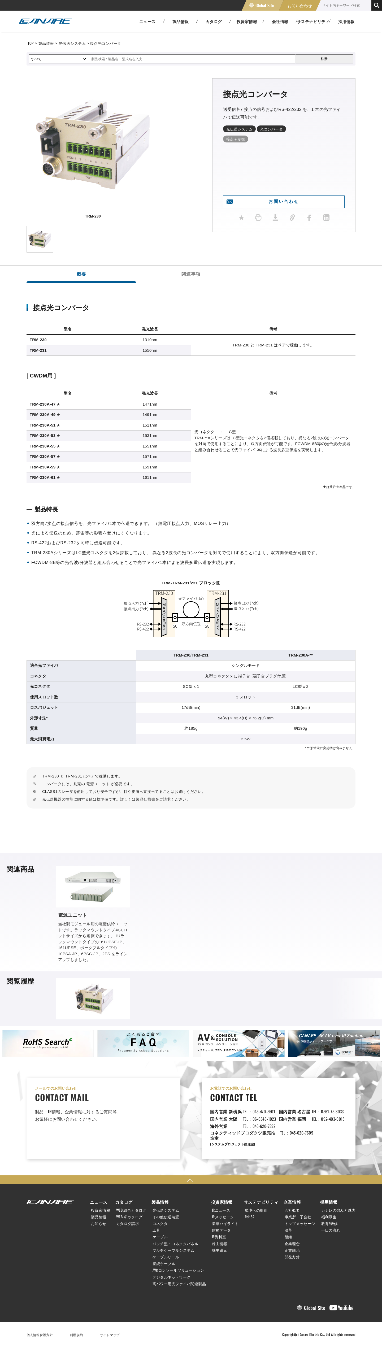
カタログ (124, 1202)
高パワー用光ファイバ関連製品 (179, 1283)
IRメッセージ (223, 1217)
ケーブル (160, 1237)
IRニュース (221, 1210)
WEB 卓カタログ (129, 1217)
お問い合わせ (300, 5)
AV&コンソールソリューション (178, 1270)
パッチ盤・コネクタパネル (175, 1243)
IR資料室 (219, 1237)
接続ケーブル (164, 1263)
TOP (31, 43)
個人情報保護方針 (40, 1334)
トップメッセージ (300, 1223)
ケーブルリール (166, 1257)
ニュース (98, 1202)
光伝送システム (72, 43)
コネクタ (160, 1223)
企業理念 (292, 1243)
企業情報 (292, 1202)
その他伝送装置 (166, 1217)
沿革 (288, 1230)
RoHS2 (250, 1217)
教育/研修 (329, 1223)
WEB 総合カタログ (131, 1210)
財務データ (221, 1230)
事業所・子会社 (298, 1217)
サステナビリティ (261, 1202)
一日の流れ (330, 1230)
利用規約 (76, 1334)
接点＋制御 (235, 139)
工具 (156, 1230)
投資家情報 (100, 1210)
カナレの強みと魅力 (338, 1210)
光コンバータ (271, 129)
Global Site (264, 5)
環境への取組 (256, 1210)
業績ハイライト (225, 1223)
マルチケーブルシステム (173, 1250)
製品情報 (46, 43)
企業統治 (292, 1250)
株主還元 (219, 1250)
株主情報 (219, 1243)
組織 (288, 1237)
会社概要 (292, 1210)
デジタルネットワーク (172, 1277)
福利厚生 (329, 1217)
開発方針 (292, 1257)
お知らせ (98, 1223)
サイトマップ (110, 1334)
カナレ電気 (45, 21)
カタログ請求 (127, 1223)
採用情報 (346, 21)
